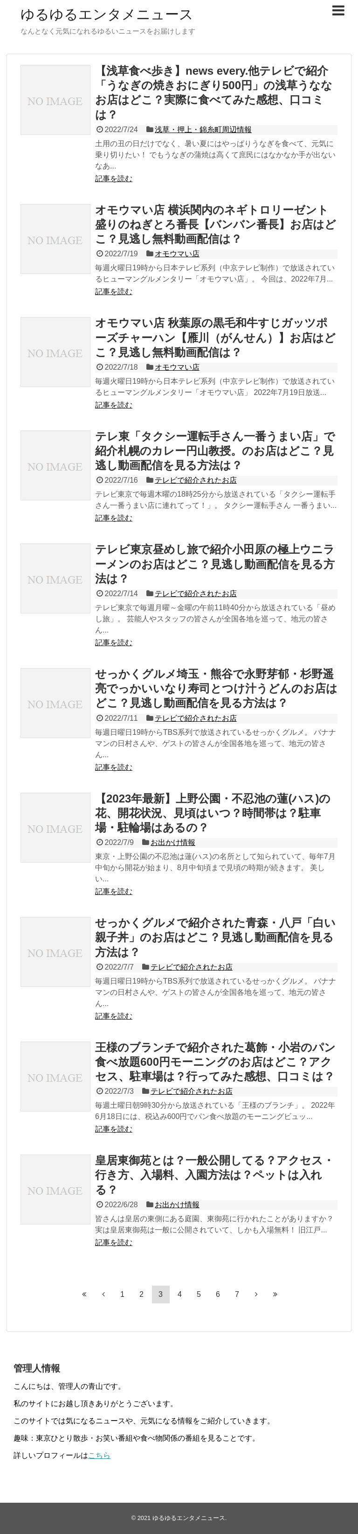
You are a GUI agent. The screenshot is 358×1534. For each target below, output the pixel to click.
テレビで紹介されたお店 (196, 480)
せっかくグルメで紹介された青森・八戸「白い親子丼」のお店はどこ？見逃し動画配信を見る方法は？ (215, 937)
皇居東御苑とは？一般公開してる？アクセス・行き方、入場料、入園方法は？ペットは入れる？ (214, 1175)
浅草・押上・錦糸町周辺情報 (203, 130)
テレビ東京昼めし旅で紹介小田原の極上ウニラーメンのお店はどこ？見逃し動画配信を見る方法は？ (215, 563)
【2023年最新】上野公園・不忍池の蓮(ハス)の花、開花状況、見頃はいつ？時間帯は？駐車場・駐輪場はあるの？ (212, 813)
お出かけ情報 (173, 842)
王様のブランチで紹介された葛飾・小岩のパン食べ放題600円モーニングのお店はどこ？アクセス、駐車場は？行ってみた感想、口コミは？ (215, 1062)
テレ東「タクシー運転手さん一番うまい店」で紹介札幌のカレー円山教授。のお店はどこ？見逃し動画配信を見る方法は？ (215, 450)
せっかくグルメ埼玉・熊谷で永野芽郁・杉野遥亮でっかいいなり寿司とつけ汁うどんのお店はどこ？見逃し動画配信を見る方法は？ (216, 688)
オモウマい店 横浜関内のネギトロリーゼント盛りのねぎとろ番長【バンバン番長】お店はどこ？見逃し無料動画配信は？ (215, 224)
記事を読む (113, 179)
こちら (99, 1455)
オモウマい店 (177, 254)
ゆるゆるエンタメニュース (107, 14)
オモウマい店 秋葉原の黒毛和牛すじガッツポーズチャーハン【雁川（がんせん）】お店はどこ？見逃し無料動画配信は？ (215, 337)
